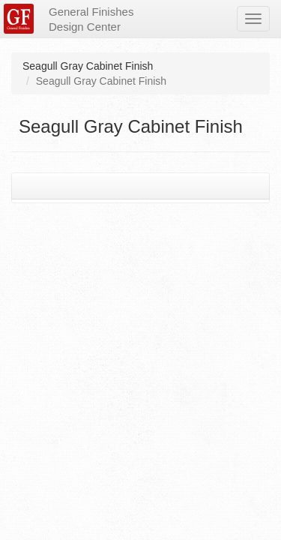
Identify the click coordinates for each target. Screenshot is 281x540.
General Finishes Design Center (91, 19)
